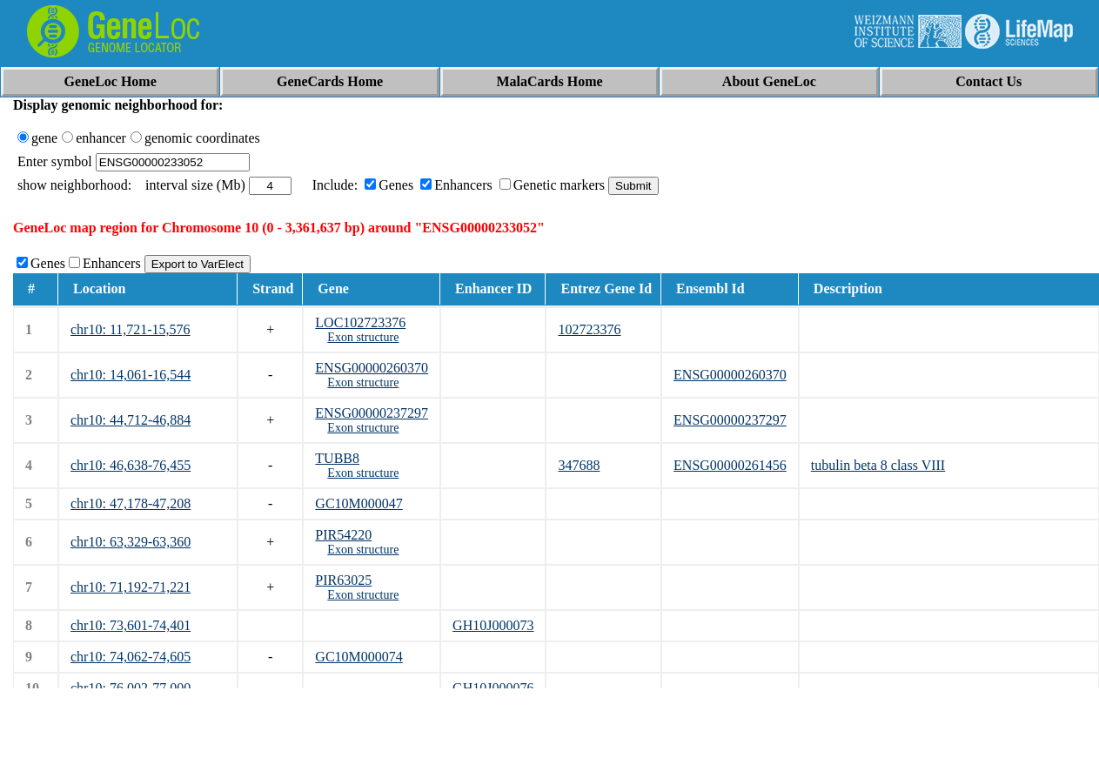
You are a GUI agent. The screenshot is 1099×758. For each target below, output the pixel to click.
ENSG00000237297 (371, 413)
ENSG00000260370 (371, 367)
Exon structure (363, 337)
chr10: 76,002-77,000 (130, 688)
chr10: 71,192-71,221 (130, 587)
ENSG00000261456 (730, 465)
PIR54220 (343, 534)
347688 (579, 465)
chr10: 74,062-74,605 (130, 656)
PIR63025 (343, 580)
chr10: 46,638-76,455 (130, 465)
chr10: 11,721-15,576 (130, 329)
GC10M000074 (358, 656)
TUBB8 (337, 458)
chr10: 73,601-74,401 (130, 625)
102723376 (589, 329)
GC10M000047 (358, 503)
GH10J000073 (492, 625)
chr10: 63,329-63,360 (130, 541)
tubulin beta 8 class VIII (878, 465)
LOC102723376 (360, 322)
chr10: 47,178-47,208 (130, 503)
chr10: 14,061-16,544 (130, 374)
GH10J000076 (492, 688)
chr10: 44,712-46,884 (130, 420)
